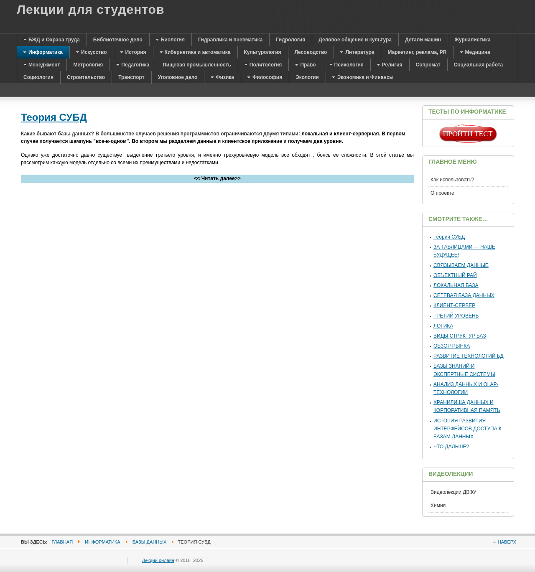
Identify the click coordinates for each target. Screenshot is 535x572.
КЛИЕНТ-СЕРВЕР (454, 305)
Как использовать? (452, 180)
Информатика (102, 541)
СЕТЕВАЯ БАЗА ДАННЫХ (463, 295)
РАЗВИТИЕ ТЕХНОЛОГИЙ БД (468, 356)
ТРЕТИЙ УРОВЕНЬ (456, 316)
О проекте (442, 193)
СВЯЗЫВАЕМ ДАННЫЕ (461, 265)
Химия (438, 505)
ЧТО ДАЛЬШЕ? (451, 447)
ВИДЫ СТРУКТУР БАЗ (459, 336)
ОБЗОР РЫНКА (451, 346)
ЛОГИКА (443, 326)
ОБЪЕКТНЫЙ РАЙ (455, 275)
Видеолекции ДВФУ (453, 492)
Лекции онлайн (158, 560)
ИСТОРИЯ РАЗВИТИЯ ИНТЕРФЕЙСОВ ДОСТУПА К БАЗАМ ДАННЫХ (467, 429)
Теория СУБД (54, 117)
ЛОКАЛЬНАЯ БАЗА (456, 285)
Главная (62, 541)
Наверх (507, 541)
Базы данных (149, 541)
